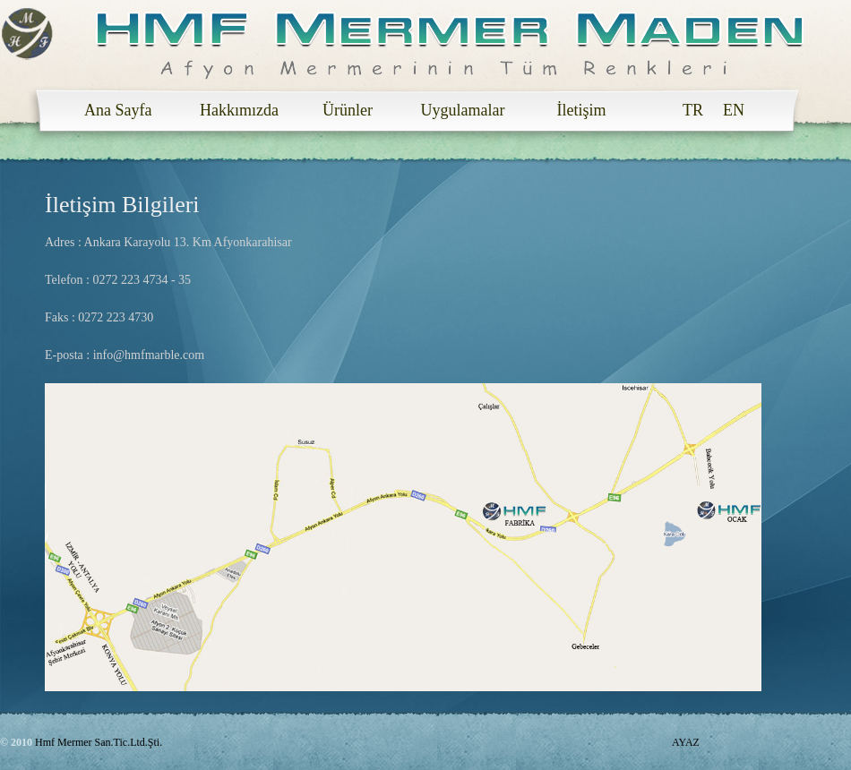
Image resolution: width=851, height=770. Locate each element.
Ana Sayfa (118, 110)
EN (733, 110)
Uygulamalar (458, 110)
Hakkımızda (234, 110)
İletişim (577, 110)
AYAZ (686, 742)
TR (693, 110)
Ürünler (345, 110)
